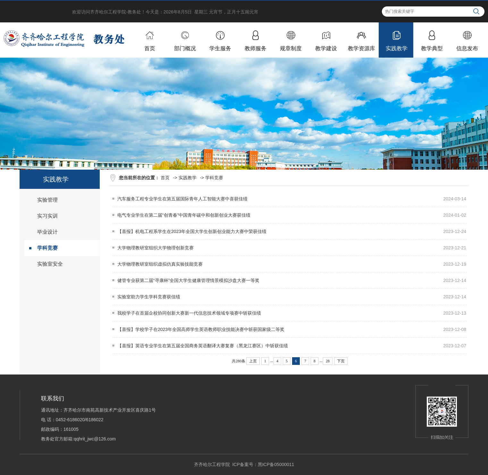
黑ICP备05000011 (276, 464)
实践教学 (188, 177)
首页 (165, 177)
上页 (253, 361)
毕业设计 (47, 232)
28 (328, 361)
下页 (341, 361)
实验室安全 (50, 264)
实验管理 (47, 200)
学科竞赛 (47, 248)
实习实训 (47, 216)
